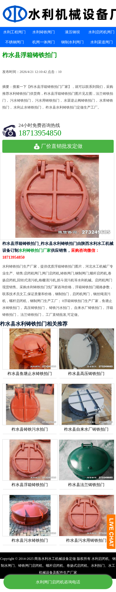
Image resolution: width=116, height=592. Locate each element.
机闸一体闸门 (43, 42)
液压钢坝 (72, 32)
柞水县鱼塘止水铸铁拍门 (30, 374)
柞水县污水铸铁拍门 (30, 540)
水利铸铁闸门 (43, 32)
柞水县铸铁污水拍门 (30, 429)
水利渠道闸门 (101, 42)
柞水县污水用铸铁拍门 (86, 540)
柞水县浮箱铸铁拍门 (30, 485)
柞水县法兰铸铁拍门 (86, 485)
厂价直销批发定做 (58, 146)
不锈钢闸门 (14, 42)
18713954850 (39, 133)
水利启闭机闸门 (101, 32)
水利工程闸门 (14, 32)
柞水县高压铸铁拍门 (86, 374)
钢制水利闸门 (72, 42)
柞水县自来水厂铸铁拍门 (86, 429)
